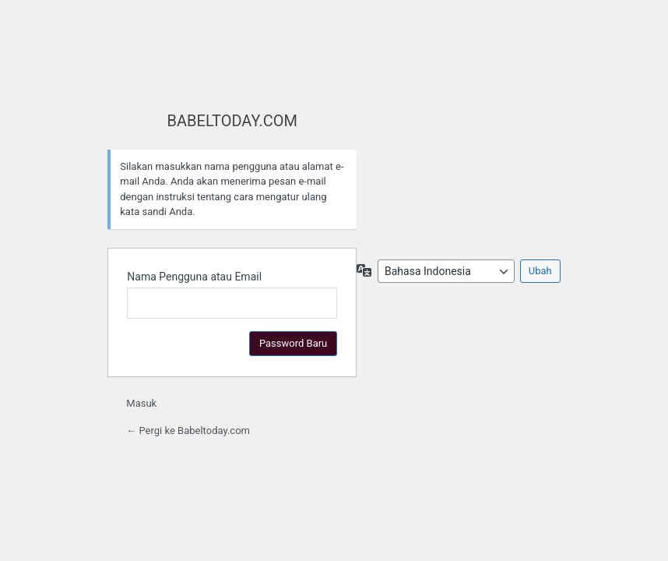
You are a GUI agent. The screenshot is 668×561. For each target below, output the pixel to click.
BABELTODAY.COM (232, 120)
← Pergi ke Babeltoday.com (188, 430)
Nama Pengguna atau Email (194, 276)
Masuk (141, 403)
